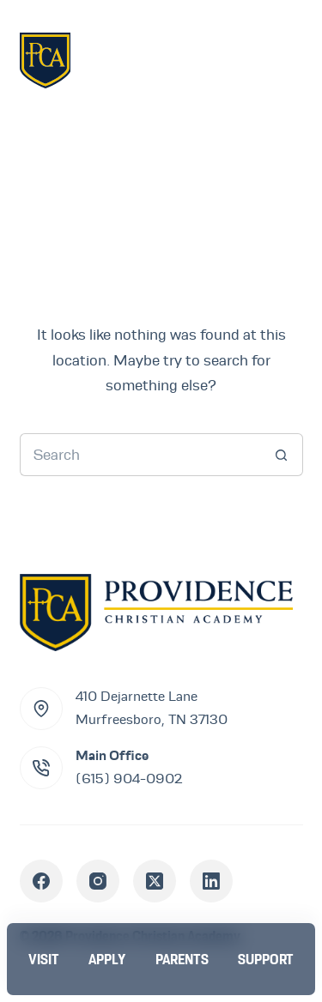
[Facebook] (41, 881)
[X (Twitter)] (154, 881)
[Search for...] (140, 454)
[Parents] (182, 959)
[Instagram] (97, 881)
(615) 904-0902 (129, 779)
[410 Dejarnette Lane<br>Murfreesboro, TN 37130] (41, 708)
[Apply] (107, 959)
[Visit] (44, 959)
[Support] (265, 959)
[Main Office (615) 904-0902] (41, 767)
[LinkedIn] (211, 881)
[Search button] (281, 454)
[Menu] (277, 59)
